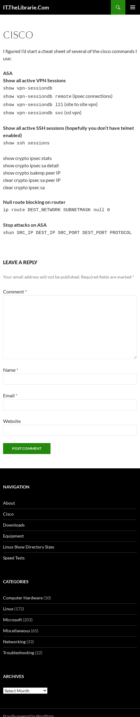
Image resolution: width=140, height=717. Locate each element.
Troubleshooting (18, 646)
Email (10, 389)
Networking (14, 635)
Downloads (14, 518)
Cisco (8, 507)
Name (10, 363)
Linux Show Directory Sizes (28, 540)
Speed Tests (14, 551)
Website (12, 414)
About (9, 496)
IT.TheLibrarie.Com (26, 7)
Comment (15, 285)
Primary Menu (132, 7)
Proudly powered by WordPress (28, 709)
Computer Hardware (23, 591)
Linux (8, 602)
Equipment (13, 529)
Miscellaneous (16, 624)
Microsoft (12, 613)
